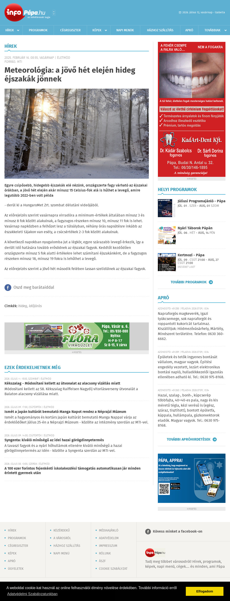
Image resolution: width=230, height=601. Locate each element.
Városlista (53, 13)
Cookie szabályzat (113, 568)
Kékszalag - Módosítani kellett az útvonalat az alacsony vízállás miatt (62, 383)
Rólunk (105, 553)
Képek (96, 30)
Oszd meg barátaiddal (34, 287)
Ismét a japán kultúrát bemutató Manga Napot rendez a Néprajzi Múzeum (65, 412)
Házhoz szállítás (160, 30)
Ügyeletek (15, 568)
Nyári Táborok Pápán (195, 228)
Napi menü (61, 553)
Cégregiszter (70, 30)
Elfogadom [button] (204, 591)
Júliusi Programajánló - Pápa (201, 201)
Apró (189, 30)
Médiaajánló (108, 530)
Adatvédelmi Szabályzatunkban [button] (32, 594)
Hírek (9, 30)
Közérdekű (61, 530)
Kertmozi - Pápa (191, 255)
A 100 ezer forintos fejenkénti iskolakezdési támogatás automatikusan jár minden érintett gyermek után (72, 471)
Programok (38, 30)
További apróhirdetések (188, 439)
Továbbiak (213, 30)
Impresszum (108, 545)
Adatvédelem (109, 538)
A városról (62, 538)
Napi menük (125, 30)
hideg (22, 306)
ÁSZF (102, 561)
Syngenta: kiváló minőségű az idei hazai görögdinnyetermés (54, 440)
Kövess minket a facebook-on (177, 531)
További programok (189, 282)
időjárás (35, 306)
